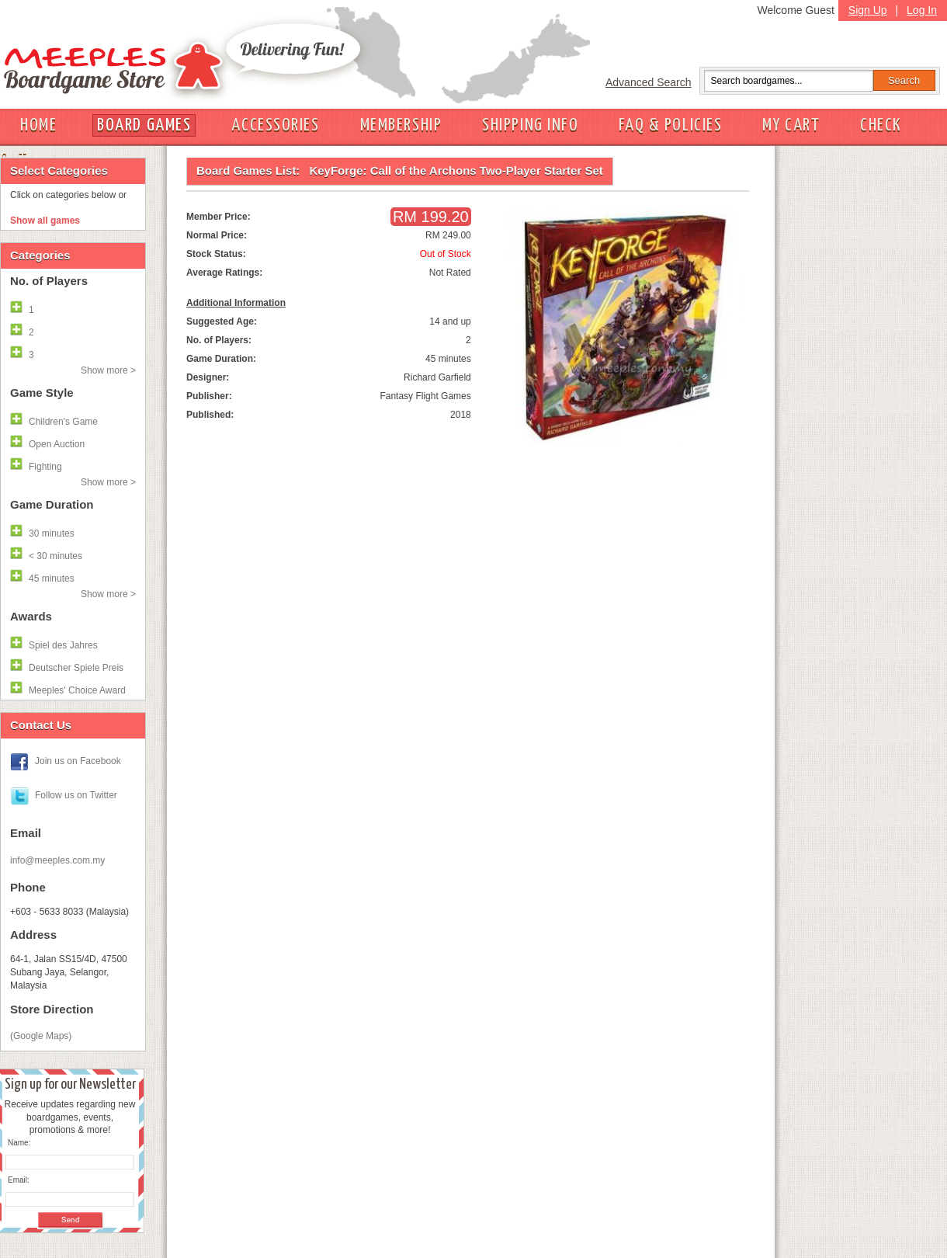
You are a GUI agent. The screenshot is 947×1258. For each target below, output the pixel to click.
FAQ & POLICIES (670, 125)
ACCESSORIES (275, 125)
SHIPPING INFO (530, 125)
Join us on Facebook (78, 761)
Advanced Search (648, 82)
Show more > (108, 370)
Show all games (45, 220)
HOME (38, 125)
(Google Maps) (40, 1035)
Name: (19, 1142)
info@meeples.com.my (57, 860)
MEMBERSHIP (401, 125)
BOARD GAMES (144, 125)
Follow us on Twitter (76, 795)
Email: (18, 1180)
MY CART (791, 125)
